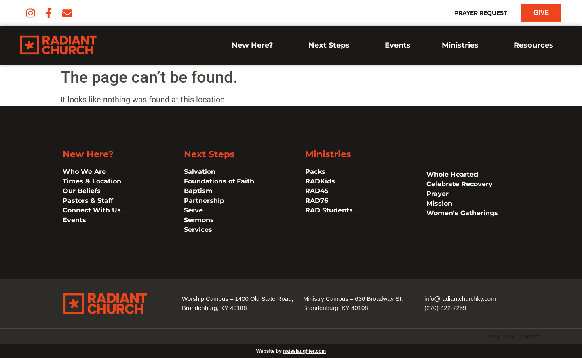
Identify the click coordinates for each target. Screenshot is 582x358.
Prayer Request (480, 13)
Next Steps (331, 45)
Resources (535, 45)
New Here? (254, 45)
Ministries (462, 45)
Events (398, 45)
